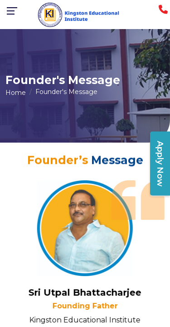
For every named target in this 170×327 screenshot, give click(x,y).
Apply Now (160, 164)
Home (15, 93)
